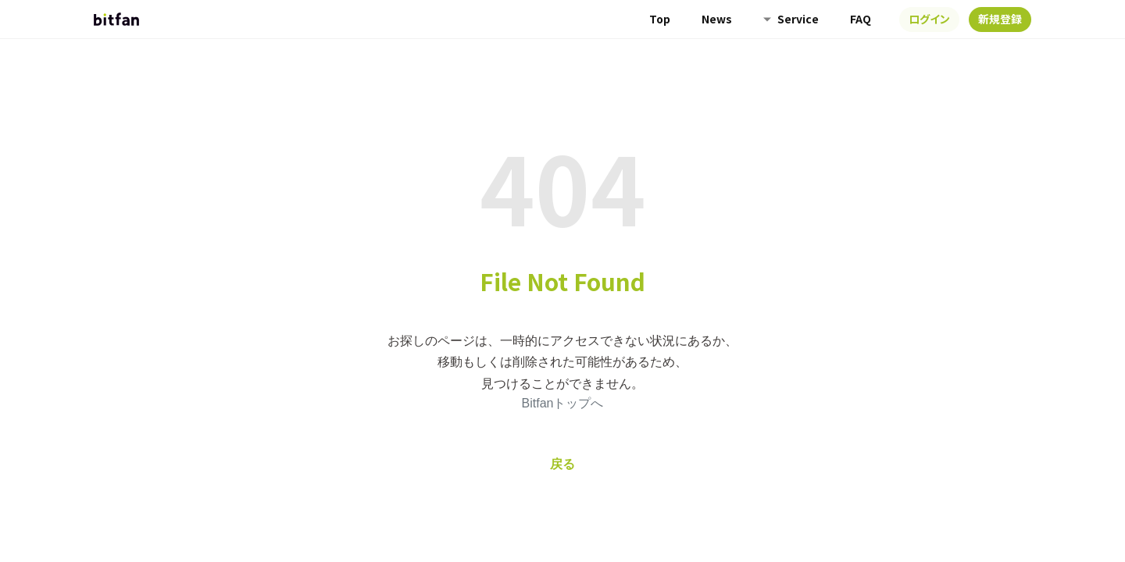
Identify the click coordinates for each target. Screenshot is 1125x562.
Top (659, 19)
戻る (562, 464)
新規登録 (1000, 19)
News (717, 19)
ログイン (929, 19)
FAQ (860, 19)
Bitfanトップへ (563, 403)
